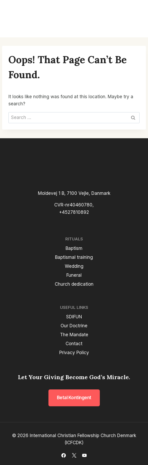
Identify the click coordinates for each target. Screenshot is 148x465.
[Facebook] (63, 455)
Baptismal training (74, 257)
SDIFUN (74, 316)
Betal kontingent (74, 397)
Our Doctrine (74, 325)
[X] (74, 455)
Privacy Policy (74, 352)
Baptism (74, 248)
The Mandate (74, 334)
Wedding (74, 266)
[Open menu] (135, 18)
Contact (74, 343)
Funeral (74, 275)
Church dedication (74, 284)
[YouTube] (84, 455)
